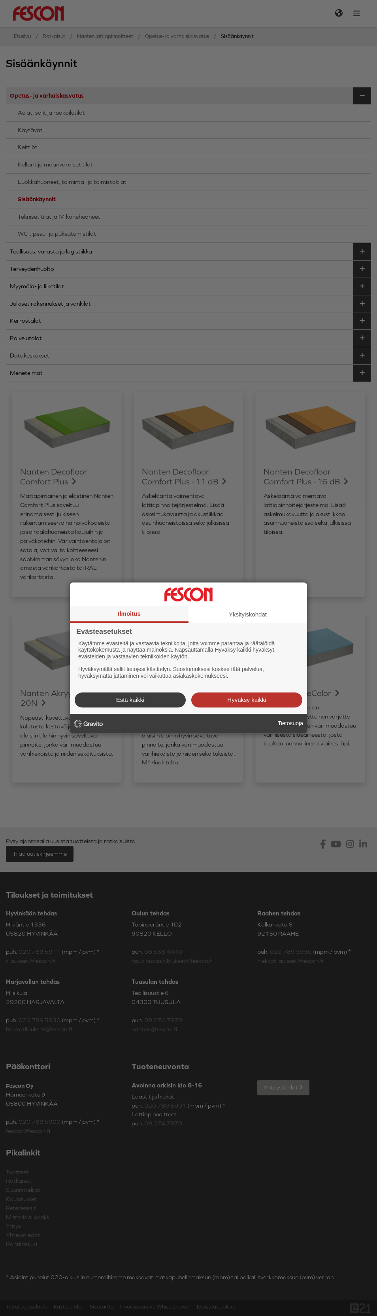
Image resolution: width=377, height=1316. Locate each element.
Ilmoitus (129, 613)
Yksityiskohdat (248, 614)
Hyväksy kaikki (246, 699)
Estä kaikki (130, 699)
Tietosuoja (290, 723)
